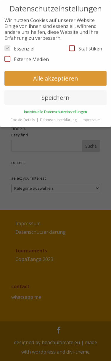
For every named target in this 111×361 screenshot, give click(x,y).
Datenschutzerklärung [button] (59, 116)
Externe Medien (26, 56)
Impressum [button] (91, 116)
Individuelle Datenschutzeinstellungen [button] (55, 109)
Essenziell (20, 46)
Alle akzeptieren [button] (55, 76)
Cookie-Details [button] (23, 116)
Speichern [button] (55, 95)
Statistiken (85, 46)
